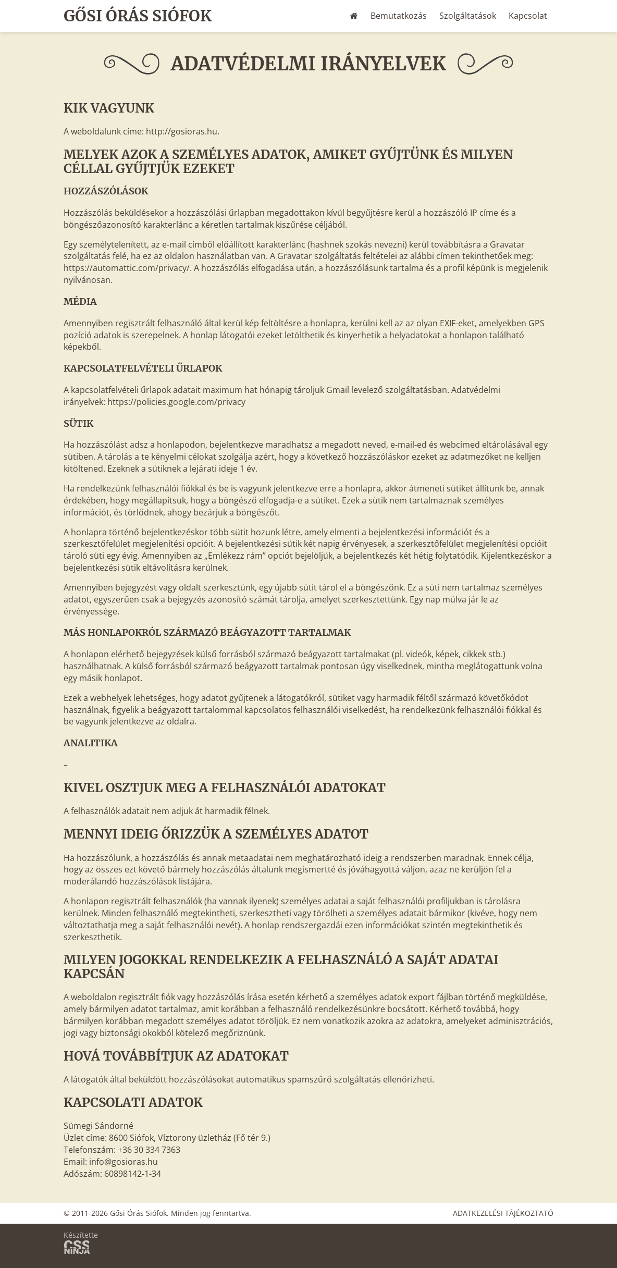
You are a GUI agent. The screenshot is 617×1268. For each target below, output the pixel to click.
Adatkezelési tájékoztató (503, 1213)
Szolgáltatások (467, 15)
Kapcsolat (528, 15)
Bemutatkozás (399, 15)
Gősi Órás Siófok (138, 16)
